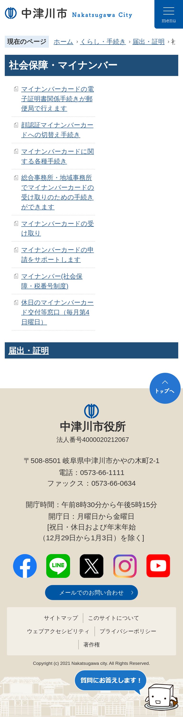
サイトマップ (61, 618)
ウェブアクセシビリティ (58, 631)
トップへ (165, 388)
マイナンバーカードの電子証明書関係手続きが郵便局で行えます (57, 98)
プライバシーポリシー (128, 631)
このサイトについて (113, 618)
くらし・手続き (103, 41)
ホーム (63, 41)
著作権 (91, 644)
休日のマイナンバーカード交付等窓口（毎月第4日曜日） (57, 312)
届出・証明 (148, 41)
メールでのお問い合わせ (91, 592)
